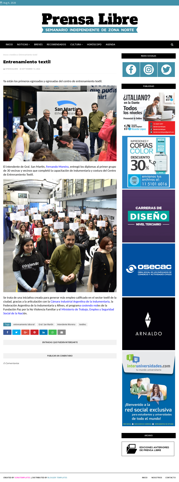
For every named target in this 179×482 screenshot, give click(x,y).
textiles (13, 54)
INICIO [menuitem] (9, 44)
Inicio (5, 54)
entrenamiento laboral (23, 324)
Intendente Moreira (66, 324)
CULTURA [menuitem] (75, 44)
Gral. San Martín (46, 324)
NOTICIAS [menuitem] (22, 44)
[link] (57, 166)
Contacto (170, 477)
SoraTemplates (22, 477)
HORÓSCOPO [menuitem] (94, 44)
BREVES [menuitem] (38, 44)
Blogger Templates (57, 477)
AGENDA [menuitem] (110, 44)
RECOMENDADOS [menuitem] (56, 44)
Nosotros (157, 477)
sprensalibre (11, 69)
